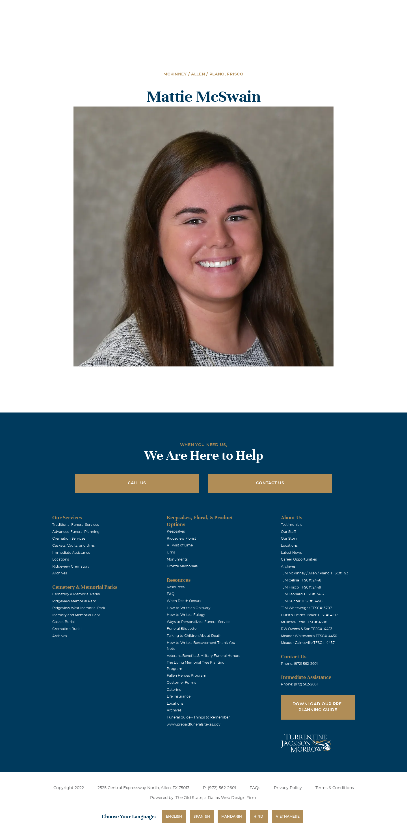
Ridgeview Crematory (71, 566)
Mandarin (231, 816)
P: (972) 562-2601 (219, 788)
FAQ (170, 594)
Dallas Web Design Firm (232, 798)
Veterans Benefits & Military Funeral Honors (203, 655)
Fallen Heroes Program (186, 675)
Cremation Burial (66, 629)
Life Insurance (178, 696)
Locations (215, 8)
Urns (171, 552)
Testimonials (291, 524)
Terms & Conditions (334, 788)
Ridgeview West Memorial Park (78, 608)
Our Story (289, 538)
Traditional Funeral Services (75, 524)
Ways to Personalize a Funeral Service (198, 622)
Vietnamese (288, 816)
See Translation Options (288, 8)
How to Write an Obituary (189, 608)
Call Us (137, 483)
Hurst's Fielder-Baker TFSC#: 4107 (309, 615)
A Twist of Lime (180, 545)
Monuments (177, 559)
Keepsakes (176, 531)
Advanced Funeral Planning (75, 531)
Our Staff (288, 531)
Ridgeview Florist (181, 538)
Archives (59, 573)
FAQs (255, 788)
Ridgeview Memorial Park (74, 601)
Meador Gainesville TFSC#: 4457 (308, 642)
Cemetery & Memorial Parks (76, 594)
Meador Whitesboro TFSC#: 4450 (309, 636)
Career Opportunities (299, 559)
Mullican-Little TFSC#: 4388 (304, 622)
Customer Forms (181, 682)
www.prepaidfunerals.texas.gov (193, 724)
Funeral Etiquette (181, 628)
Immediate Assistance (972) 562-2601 (348, 8)
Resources (176, 587)
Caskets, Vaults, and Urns (73, 545)
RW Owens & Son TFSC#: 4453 (306, 629)
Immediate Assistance (71, 552)
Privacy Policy (288, 788)
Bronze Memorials (182, 566)
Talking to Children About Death (194, 635)
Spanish (202, 816)
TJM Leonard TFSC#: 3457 (302, 594)
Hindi (259, 816)
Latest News (291, 552)
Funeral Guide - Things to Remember (198, 717)
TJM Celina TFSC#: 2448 (301, 580)
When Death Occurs (184, 601)
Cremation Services (68, 538)
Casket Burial (63, 622)
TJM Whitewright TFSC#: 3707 (306, 608)
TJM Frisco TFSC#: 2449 (301, 587)
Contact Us (270, 483)
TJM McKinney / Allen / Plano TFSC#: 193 (314, 573)
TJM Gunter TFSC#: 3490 (301, 601)
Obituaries (247, 8)
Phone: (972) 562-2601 (299, 663)
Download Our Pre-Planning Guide (318, 707)
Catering (174, 689)
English (174, 816)
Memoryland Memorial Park (76, 615)
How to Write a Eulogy (186, 614)
